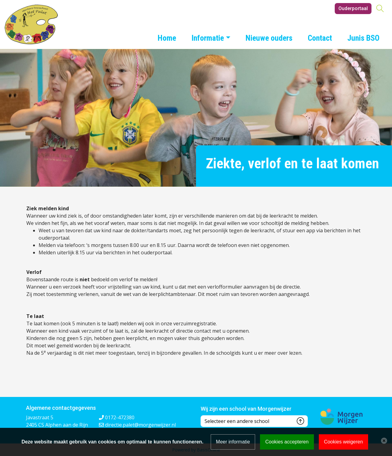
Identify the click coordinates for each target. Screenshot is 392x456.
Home (167, 38)
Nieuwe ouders (269, 38)
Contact (320, 38)
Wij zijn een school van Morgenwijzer (246, 409)
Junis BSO (363, 38)
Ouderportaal (353, 8)
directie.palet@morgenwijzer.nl (140, 424)
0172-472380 (119, 417)
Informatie (207, 38)
